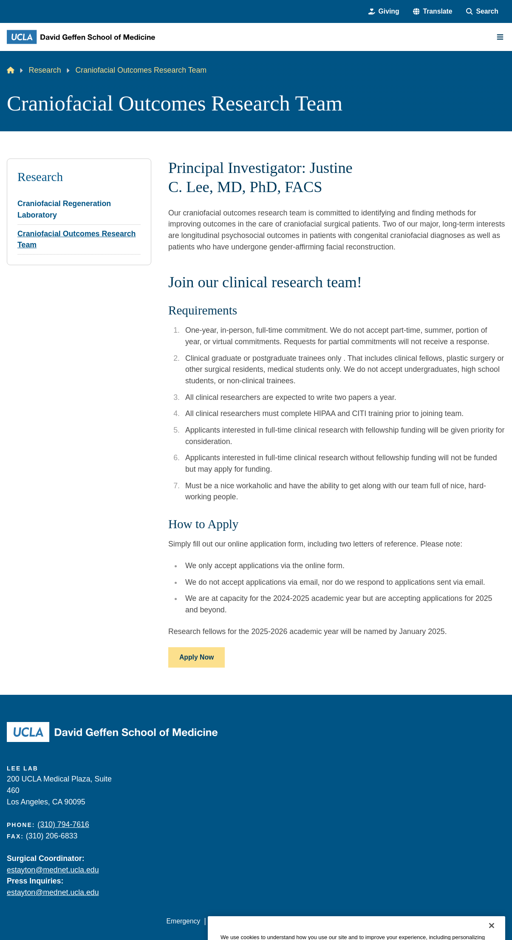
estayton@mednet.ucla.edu (53, 870)
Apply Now (196, 657)
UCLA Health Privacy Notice (367, 921)
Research (45, 70)
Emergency (184, 921)
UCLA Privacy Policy (285, 921)
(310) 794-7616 (63, 824)
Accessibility (227, 921)
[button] (432, 11)
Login (426, 921)
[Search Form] (482, 11)
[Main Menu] (500, 37)
